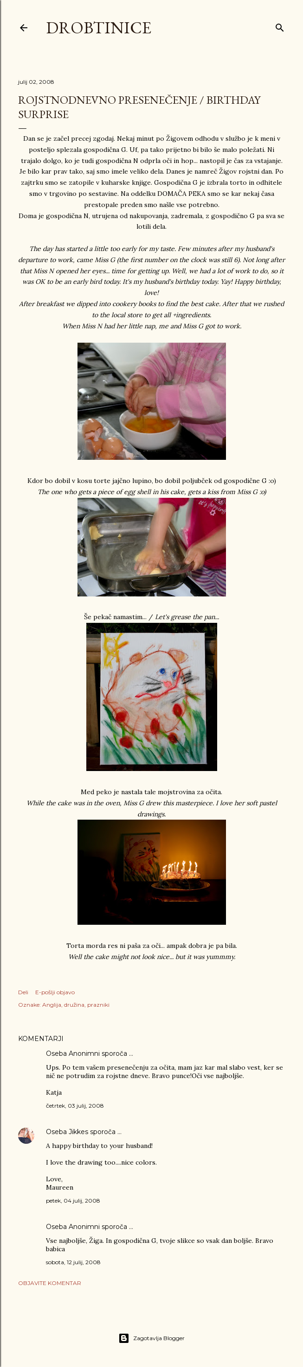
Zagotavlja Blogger (151, 1338)
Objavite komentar (49, 1282)
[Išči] (279, 26)
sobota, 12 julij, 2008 (73, 1262)
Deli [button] (23, 992)
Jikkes (78, 1132)
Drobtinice (98, 27)
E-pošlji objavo (55, 992)
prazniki (98, 1004)
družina (74, 1004)
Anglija (51, 1004)
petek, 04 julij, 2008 (73, 1200)
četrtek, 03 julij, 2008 (75, 1105)
